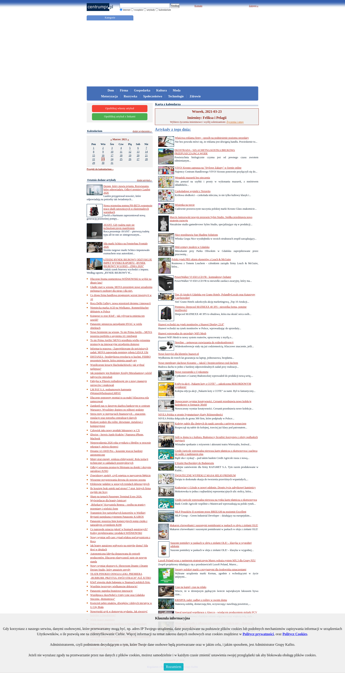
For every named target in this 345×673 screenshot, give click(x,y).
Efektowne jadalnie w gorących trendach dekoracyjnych (120, 484)
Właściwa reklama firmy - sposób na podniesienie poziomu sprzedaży (212, 137)
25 (121, 159)
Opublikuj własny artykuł (119, 108)
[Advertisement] (172, 53)
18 (121, 155)
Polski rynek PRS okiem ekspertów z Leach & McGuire (201, 259)
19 (129, 155)
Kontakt (198, 5)
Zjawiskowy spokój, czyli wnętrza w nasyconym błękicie (120, 475)
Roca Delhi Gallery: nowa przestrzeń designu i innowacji (120, 303)
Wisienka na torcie (185, 204)
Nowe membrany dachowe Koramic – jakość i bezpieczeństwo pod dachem (198, 362)
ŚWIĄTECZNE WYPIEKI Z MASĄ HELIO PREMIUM (205, 475)
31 (112, 162)
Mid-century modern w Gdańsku (192, 247)
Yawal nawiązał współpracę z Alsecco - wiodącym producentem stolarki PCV (216, 612)
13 (138, 151)
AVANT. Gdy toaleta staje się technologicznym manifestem (119, 226)
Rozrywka (130, 96)
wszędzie (138, 9)
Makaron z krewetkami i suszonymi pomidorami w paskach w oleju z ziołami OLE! (214, 525)
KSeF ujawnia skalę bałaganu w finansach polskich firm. (120, 582)
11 (121, 151)
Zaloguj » (253, 5)
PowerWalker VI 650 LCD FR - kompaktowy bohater (202, 276)
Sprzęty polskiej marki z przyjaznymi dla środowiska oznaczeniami (210, 569)
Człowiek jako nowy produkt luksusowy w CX (115, 430)
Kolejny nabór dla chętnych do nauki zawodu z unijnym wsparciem (210, 423)
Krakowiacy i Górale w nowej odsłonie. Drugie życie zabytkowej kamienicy (215, 487)
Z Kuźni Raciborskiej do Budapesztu (194, 463)
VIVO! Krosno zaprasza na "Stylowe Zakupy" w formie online (208, 167)
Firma (124, 90)
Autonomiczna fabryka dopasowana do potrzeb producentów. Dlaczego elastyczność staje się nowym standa (118, 557)
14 (146, 151)
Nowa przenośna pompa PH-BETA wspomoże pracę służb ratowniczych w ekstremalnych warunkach (127, 209)
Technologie (176, 96)
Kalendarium (94, 131)
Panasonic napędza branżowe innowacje (111, 590)
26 (129, 159)
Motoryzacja (109, 96)
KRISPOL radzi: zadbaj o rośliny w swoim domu (201, 600)
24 (112, 159)
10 (112, 151)
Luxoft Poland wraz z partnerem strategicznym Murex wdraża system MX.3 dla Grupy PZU (207, 560)
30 (103, 162)
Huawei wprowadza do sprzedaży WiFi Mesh (182, 333)
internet (126, 9)
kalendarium (165, 9)
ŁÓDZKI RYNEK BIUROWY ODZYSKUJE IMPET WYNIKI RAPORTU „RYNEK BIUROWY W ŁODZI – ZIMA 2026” (127, 263)
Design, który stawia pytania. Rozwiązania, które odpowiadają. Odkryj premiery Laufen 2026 (126, 189)
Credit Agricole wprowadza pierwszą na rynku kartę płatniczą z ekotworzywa (216, 499)
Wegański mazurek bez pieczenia (192, 177)
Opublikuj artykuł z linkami (120, 116)
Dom (111, 90)
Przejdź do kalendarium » (100, 169)
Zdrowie (195, 96)
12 (129, 151)
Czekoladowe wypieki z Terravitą (192, 191)
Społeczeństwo (152, 96)
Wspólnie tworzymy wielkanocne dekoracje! (114, 586)
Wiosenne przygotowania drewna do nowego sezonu (118, 479)
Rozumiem (173, 667)
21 (146, 155)
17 (112, 155)
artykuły (151, 9)
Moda (176, 90)
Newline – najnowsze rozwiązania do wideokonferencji (204, 342)
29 (93, 162)
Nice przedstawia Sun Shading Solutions (196, 234)
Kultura (161, 90)
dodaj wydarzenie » (142, 131)
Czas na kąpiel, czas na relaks (190, 587)
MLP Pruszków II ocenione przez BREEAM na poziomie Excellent (210, 511)
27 (138, 159)
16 (103, 155)
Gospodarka (142, 90)
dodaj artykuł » (144, 180)
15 (93, 155)
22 (93, 159)
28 (146, 159)
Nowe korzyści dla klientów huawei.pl (178, 353)
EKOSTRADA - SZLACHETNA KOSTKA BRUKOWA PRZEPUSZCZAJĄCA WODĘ (204, 152)
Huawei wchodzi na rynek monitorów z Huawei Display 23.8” (191, 324)
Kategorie (110, 17)
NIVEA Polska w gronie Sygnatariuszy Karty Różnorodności (190, 414)
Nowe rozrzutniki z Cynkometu (191, 371)
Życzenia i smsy (235, 122)
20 (138, 155)
